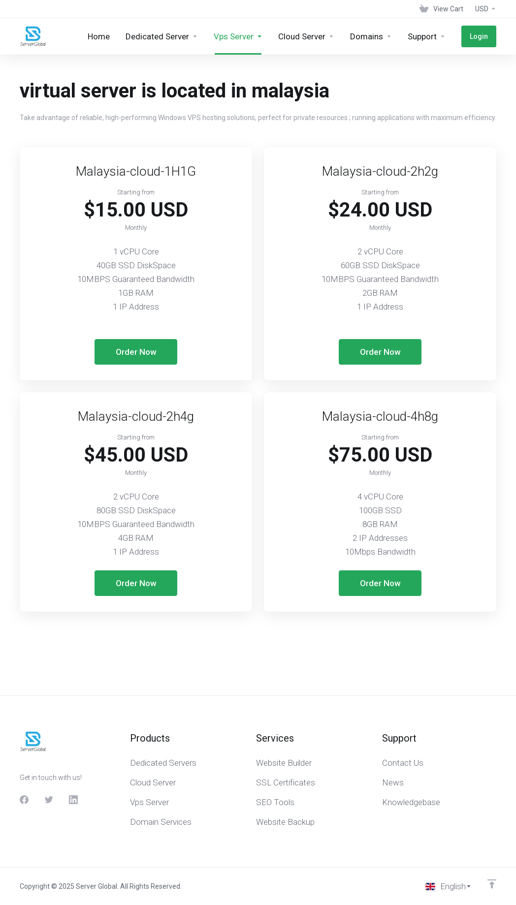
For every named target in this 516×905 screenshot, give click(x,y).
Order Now (136, 352)
